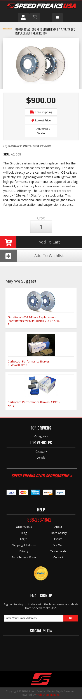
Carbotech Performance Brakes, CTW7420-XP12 (29, 363)
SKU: (7, 154)
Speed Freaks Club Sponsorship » (41, 475)
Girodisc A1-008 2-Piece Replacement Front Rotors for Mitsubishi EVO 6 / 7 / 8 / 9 (34, 320)
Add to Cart (30, 242)
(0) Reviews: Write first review (27, 146)
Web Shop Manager (48, 695)
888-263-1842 (39, 519)
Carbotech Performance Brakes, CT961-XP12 (34, 403)
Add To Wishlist (32, 256)
